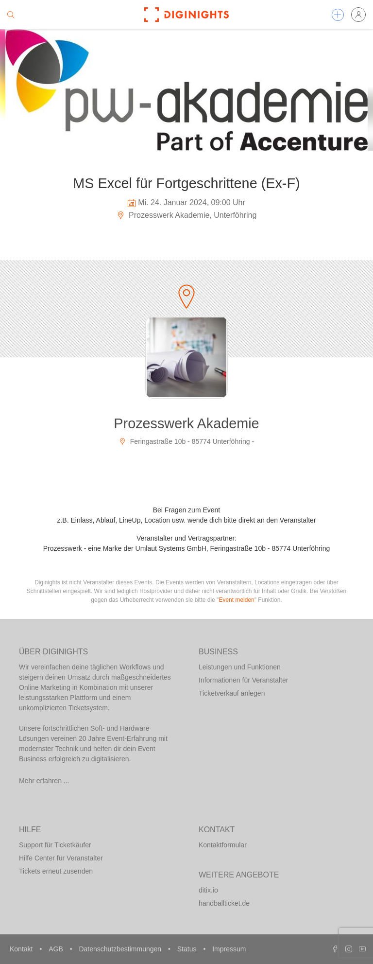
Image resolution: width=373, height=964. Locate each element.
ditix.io (208, 890)
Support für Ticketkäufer (55, 845)
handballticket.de (224, 903)
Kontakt (22, 949)
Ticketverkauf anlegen (232, 693)
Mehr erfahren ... (44, 781)
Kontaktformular (223, 845)
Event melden (236, 599)
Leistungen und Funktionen (240, 667)
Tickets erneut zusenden (56, 871)
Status (188, 949)
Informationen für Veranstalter (243, 680)
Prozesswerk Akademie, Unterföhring (187, 215)
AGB (57, 949)
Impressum (229, 949)
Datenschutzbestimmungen (121, 949)
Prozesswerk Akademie (186, 423)
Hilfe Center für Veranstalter (61, 858)
